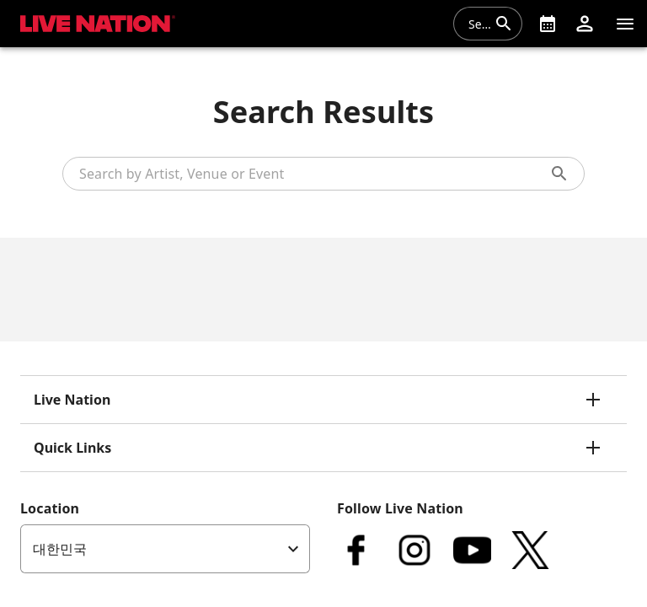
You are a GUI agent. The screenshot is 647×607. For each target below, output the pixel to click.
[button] (584, 23)
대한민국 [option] (60, 549)
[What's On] (547, 23)
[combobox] (478, 23)
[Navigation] (625, 23)
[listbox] (165, 548)
